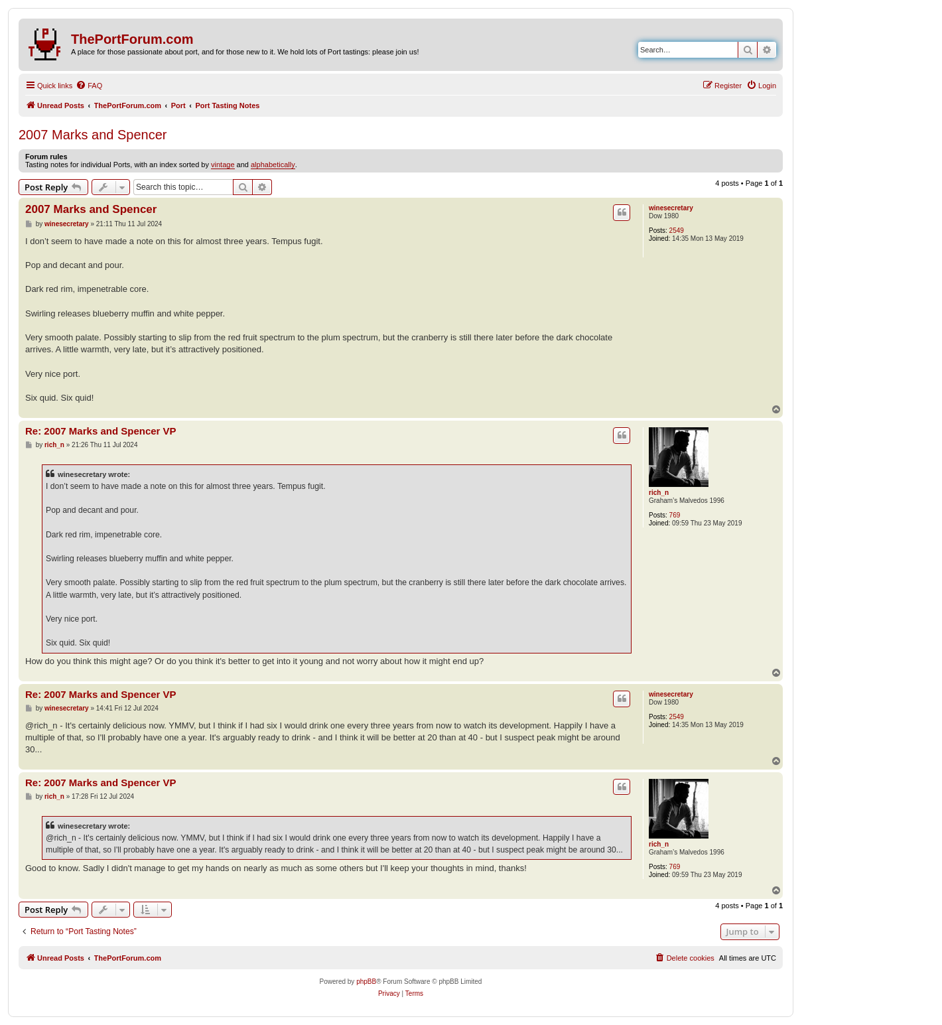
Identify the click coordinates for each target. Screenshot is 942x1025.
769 (675, 515)
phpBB (366, 981)
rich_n (659, 492)
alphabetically (273, 165)
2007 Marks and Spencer (93, 134)
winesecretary (671, 208)
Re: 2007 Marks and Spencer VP (100, 431)
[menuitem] (89, 86)
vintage (222, 165)
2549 (676, 230)
